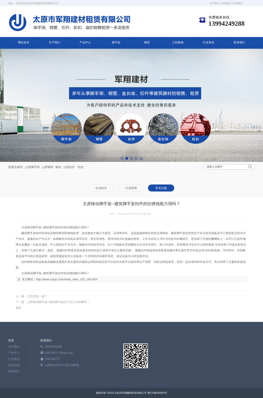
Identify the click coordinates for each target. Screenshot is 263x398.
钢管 (147, 42)
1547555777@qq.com (59, 352)
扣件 (72, 167)
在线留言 (226, 3)
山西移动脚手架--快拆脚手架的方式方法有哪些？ (58, 302)
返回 (18, 307)
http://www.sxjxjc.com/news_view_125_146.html (66, 279)
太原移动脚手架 (31, 227)
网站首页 (23, 42)
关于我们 (214, 3)
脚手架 (116, 42)
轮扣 (80, 167)
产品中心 (85, 42)
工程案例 (177, 42)
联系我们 (238, 3)
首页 (11, 340)
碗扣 (58, 167)
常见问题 (14, 365)
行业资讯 (208, 42)
